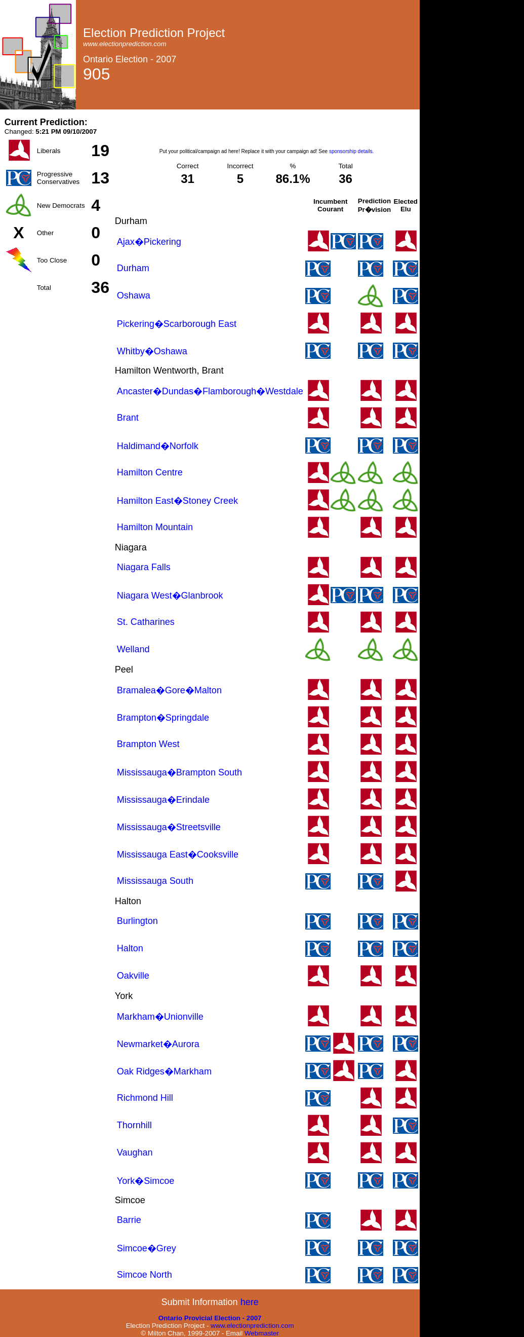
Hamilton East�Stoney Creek (177, 501)
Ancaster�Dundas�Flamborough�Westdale (210, 391)
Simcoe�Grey (146, 1248)
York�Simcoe (145, 1181)
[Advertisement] (266, 132)
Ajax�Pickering (149, 242)
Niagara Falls (144, 567)
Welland (133, 649)
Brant (128, 418)
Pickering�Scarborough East (176, 324)
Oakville (133, 976)
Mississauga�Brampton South (179, 772)
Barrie (129, 1220)
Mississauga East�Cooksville (177, 854)
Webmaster (262, 1333)
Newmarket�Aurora (158, 1044)
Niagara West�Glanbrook (170, 595)
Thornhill (134, 1125)
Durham (133, 268)
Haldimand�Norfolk (157, 446)
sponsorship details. (351, 151)
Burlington (137, 921)
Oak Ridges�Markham (164, 1071)
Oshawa (133, 295)
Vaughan (135, 1152)
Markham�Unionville (160, 1017)
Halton (130, 948)
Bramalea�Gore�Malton (169, 690)
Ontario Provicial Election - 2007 (210, 1318)
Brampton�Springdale (163, 718)
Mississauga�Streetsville (169, 827)
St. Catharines (146, 622)
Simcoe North (144, 1275)
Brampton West (148, 744)
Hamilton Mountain (155, 527)
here (249, 1302)
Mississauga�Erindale (163, 800)
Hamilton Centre (150, 472)
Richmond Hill (145, 1098)
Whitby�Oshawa (152, 351)
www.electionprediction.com (252, 1325)
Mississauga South (155, 881)
